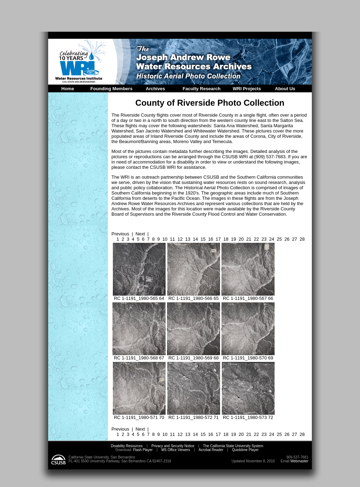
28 (302, 239)
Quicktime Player (245, 450)
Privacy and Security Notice (173, 446)
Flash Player (142, 450)
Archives (155, 88)
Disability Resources (127, 446)
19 (233, 239)
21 (248, 239)
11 (172, 239)
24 (271, 239)
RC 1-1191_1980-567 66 (248, 296)
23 (264, 239)
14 (195, 239)
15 (202, 239)
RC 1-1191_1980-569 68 (193, 355)
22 (256, 239)
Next (140, 233)
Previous (120, 233)
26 (286, 239)
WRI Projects (247, 88)
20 (241, 239)
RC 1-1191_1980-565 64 (139, 296)
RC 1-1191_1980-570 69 (248, 355)
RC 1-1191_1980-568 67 (139, 355)
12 (180, 239)
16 (210, 239)
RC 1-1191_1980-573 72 (248, 415)
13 (187, 239)
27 (294, 239)
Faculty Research (202, 88)
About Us (285, 88)
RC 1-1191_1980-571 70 (139, 415)
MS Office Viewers (175, 450)
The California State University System (233, 446)
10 (164, 239)
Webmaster (299, 461)
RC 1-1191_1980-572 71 (193, 415)
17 (218, 239)
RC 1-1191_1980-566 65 (193, 296)
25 (279, 239)
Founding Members (111, 88)
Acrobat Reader (211, 450)
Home (68, 88)
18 (225, 239)
